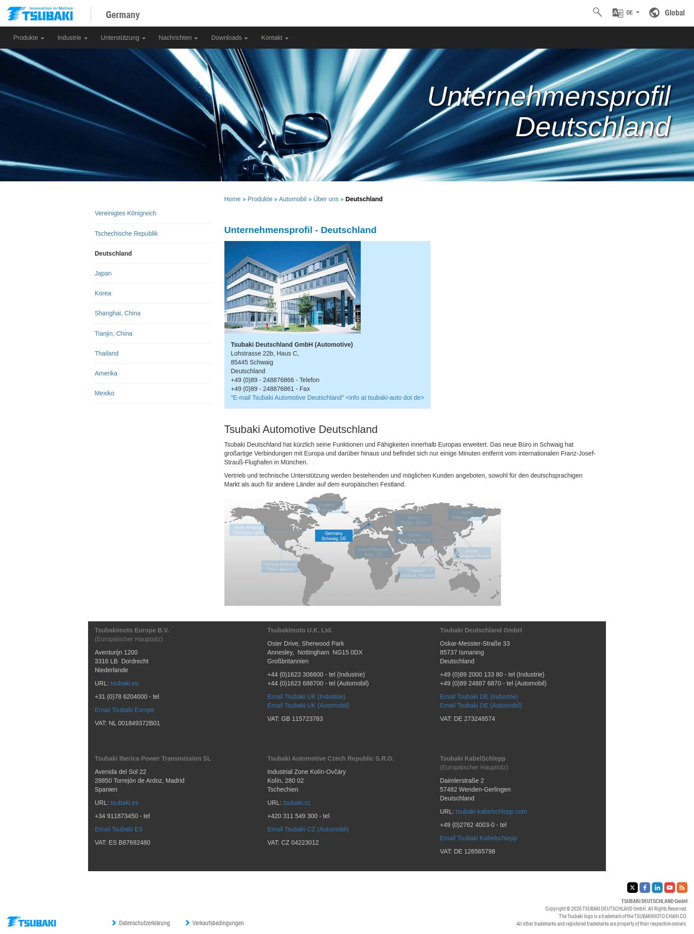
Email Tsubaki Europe (124, 709)
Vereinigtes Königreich (125, 213)
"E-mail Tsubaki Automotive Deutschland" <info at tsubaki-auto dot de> (327, 397)
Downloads (229, 37)
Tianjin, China (113, 333)
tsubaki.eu (125, 683)
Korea (103, 293)
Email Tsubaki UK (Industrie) (306, 696)
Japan (103, 273)
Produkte (28, 37)
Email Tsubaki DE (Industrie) (479, 696)
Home (232, 199)
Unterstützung (123, 37)
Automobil (292, 199)
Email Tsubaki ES (119, 829)
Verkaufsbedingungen (214, 923)
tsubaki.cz (297, 802)
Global (675, 12)
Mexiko (104, 393)
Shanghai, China (118, 313)
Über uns (326, 199)
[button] (626, 13)
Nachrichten (178, 37)
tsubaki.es (125, 802)
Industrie (73, 37)
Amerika (106, 373)
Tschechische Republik (126, 233)
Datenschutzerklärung (140, 923)
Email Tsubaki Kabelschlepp (478, 838)
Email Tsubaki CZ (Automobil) (308, 829)
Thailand (107, 353)
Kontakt (274, 37)
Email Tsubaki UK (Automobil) (308, 705)
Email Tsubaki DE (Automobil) (481, 705)
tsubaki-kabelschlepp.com (491, 811)
